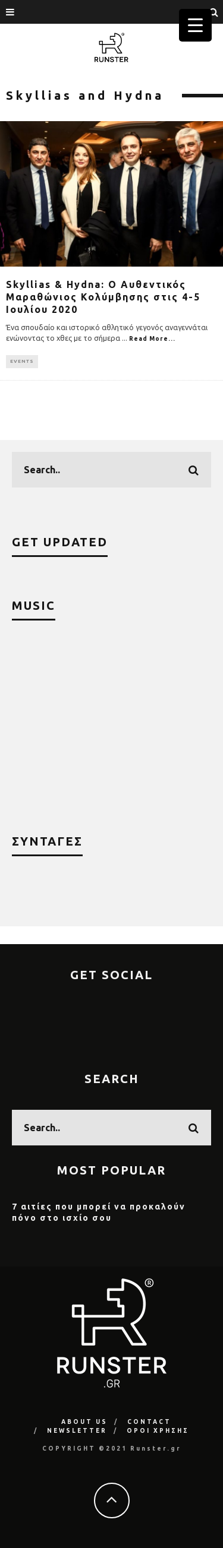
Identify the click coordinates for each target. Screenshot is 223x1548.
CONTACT (149, 1422)
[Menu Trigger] (195, 25)
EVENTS (22, 361)
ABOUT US (84, 1422)
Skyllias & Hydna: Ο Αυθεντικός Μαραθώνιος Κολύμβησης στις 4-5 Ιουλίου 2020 (103, 297)
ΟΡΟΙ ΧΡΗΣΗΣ (158, 1430)
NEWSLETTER (77, 1430)
